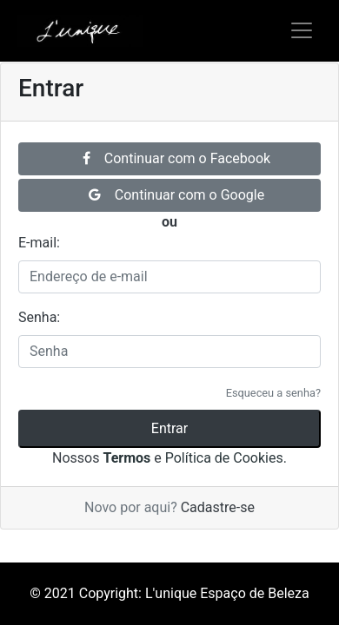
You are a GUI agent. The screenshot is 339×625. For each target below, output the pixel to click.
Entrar (169, 428)
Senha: (39, 317)
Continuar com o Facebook (176, 158)
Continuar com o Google (176, 195)
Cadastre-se (218, 507)
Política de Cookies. (226, 458)
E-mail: (39, 242)
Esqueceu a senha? (273, 392)
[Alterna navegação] (301, 30)
